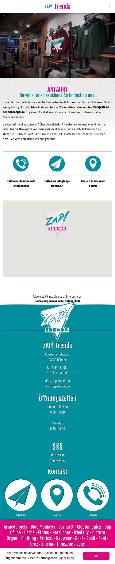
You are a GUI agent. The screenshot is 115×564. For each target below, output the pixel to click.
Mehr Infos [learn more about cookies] (66, 558)
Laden (93, 186)
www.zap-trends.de (57, 386)
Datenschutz (57, 460)
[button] (57, 224)
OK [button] (96, 555)
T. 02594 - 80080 (57, 367)
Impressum (57, 454)
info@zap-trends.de (57, 380)
